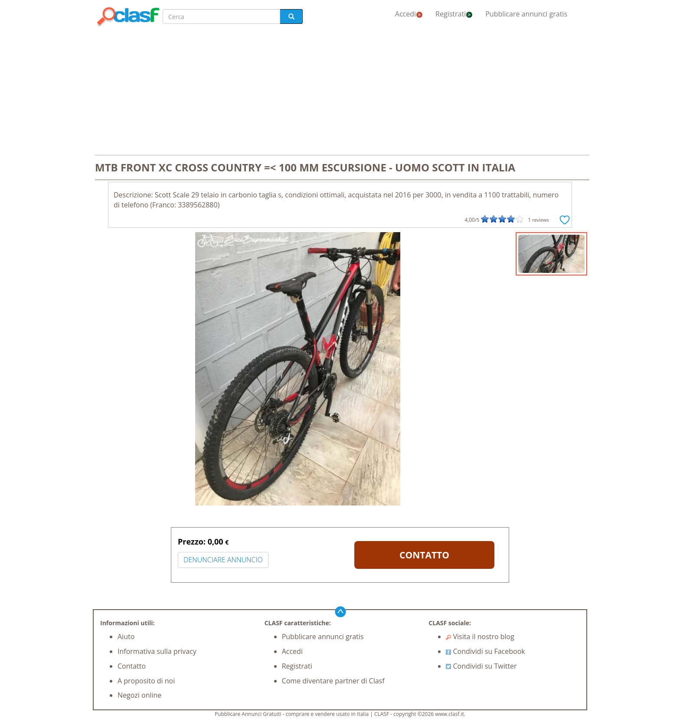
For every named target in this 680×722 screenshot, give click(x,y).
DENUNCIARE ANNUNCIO (223, 559)
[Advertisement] (340, 92)
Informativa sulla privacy (157, 651)
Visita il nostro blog (480, 636)
